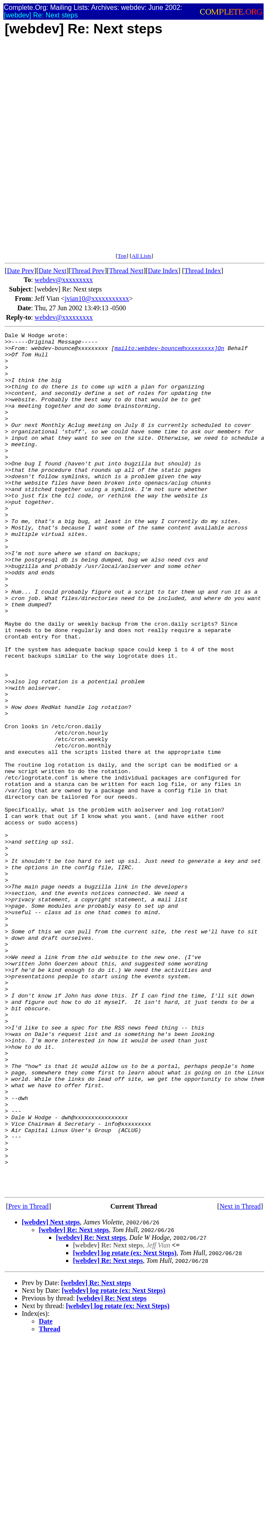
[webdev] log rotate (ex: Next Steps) (125, 1424)
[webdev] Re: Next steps (74, 1401)
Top (122, 256)
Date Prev (20, 270)
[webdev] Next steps (51, 1393)
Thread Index (202, 270)
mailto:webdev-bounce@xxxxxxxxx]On (169, 352)
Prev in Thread (28, 1378)
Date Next (53, 270)
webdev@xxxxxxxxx (64, 279)
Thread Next (126, 270)
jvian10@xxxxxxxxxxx (97, 298)
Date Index (163, 270)
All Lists (141, 256)
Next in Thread (240, 1378)
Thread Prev (87, 270)
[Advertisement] (103, 149)
